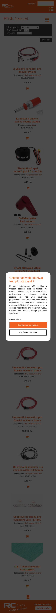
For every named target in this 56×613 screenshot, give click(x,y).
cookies (21, 289)
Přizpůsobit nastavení (28, 332)
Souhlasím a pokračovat (28, 325)
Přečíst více (14, 319)
